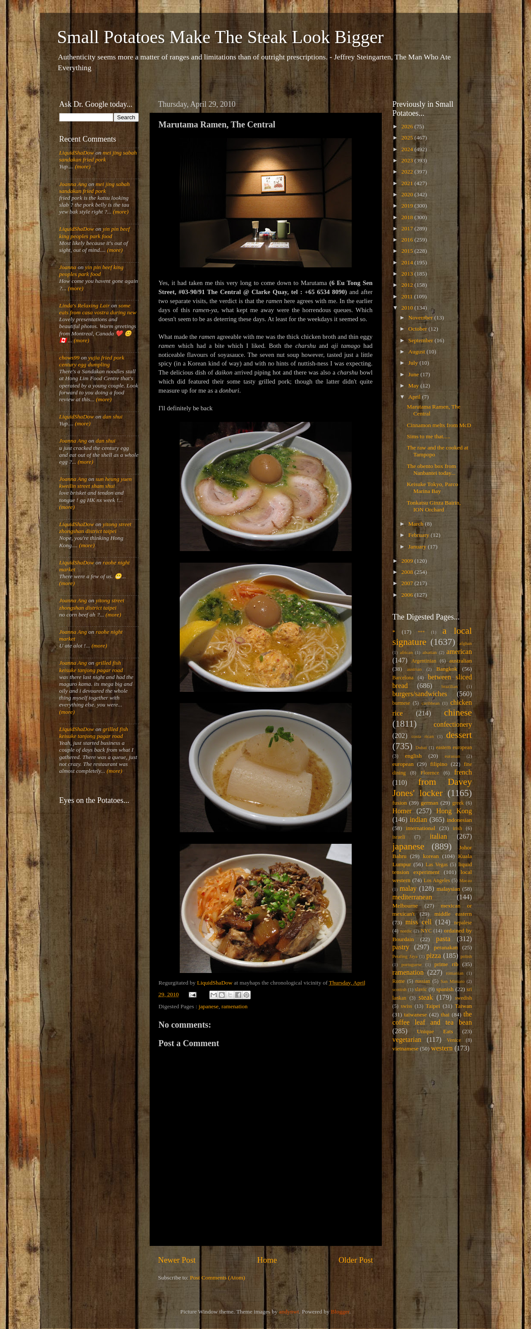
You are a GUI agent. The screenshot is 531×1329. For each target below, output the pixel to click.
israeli (399, 837)
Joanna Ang (73, 184)
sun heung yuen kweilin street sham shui (95, 482)
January (418, 546)
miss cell (418, 922)
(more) (82, 166)
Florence (430, 773)
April (415, 396)
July (414, 362)
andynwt (289, 1311)
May (414, 385)
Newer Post (177, 1259)
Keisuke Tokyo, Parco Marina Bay (432, 487)
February (419, 535)
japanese (208, 1006)
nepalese (463, 923)
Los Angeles (437, 880)
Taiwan (463, 1006)
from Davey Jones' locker (432, 787)
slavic (421, 989)
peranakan (445, 947)
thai (445, 1014)
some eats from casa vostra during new (98, 309)
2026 (407, 126)
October (418, 328)
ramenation (234, 1006)
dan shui (113, 416)
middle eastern (453, 914)
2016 (407, 239)
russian (422, 981)
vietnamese (406, 1048)
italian (438, 836)
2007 (407, 583)
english (413, 756)
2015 (407, 251)
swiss (406, 1006)
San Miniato (452, 981)
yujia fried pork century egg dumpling (92, 361)
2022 (407, 171)
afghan (465, 643)
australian (460, 660)
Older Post (355, 1259)
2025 (407, 137)
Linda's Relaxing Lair (84, 305)
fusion (400, 802)
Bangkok (446, 669)
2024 (407, 149)
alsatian (430, 652)
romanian (454, 973)
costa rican (422, 736)
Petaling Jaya (405, 956)
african (406, 652)
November (421, 317)
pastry (401, 947)
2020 (407, 194)
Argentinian (423, 661)
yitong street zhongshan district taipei (95, 527)
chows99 (69, 357)
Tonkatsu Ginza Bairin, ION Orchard (433, 506)
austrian (414, 669)
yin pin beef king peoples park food (94, 232)
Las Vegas (437, 864)
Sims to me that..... (428, 436)
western (441, 1048)
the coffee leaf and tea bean (432, 1018)
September (421, 340)
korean (431, 856)
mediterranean (413, 897)
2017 (407, 228)
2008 (407, 572)
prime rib (446, 964)
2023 (407, 160)
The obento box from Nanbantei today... (431, 469)
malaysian (448, 889)
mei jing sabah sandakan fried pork (98, 156)
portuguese (412, 964)
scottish (400, 989)
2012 (407, 285)
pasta (443, 939)
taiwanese (415, 1014)
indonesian (459, 820)
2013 (407, 273)
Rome (399, 981)
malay (408, 888)
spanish (445, 989)
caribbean (431, 703)
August (417, 351)
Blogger (340, 1311)
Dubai (421, 747)
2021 (407, 183)
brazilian (450, 686)
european (403, 764)
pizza (433, 956)
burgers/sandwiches (420, 694)
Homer (402, 811)
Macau (465, 880)
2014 (407, 262)
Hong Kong (454, 811)
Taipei (433, 1006)
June (414, 374)
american (459, 652)
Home (267, 1259)
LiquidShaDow (76, 152)
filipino (438, 764)
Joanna (68, 267)
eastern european (454, 747)
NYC (426, 931)
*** (421, 632)
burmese (401, 703)
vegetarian (407, 1040)
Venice (454, 1040)
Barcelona (403, 678)
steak (426, 997)
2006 (407, 595)
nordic (406, 930)
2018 (407, 217)
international (420, 828)
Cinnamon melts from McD (439, 425)
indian (418, 820)
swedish (463, 998)
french (463, 772)
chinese (458, 712)
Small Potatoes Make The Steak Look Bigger (220, 37)
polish (466, 956)
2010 (407, 307)
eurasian (452, 756)
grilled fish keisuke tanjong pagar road (91, 666)
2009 (407, 561)
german (429, 802)
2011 (407, 296)
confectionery (453, 724)
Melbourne (405, 905)
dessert (459, 735)
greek (458, 803)
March (416, 523)
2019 (407, 205)
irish (457, 828)
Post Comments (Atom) (217, 1277)
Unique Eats (435, 1031)
